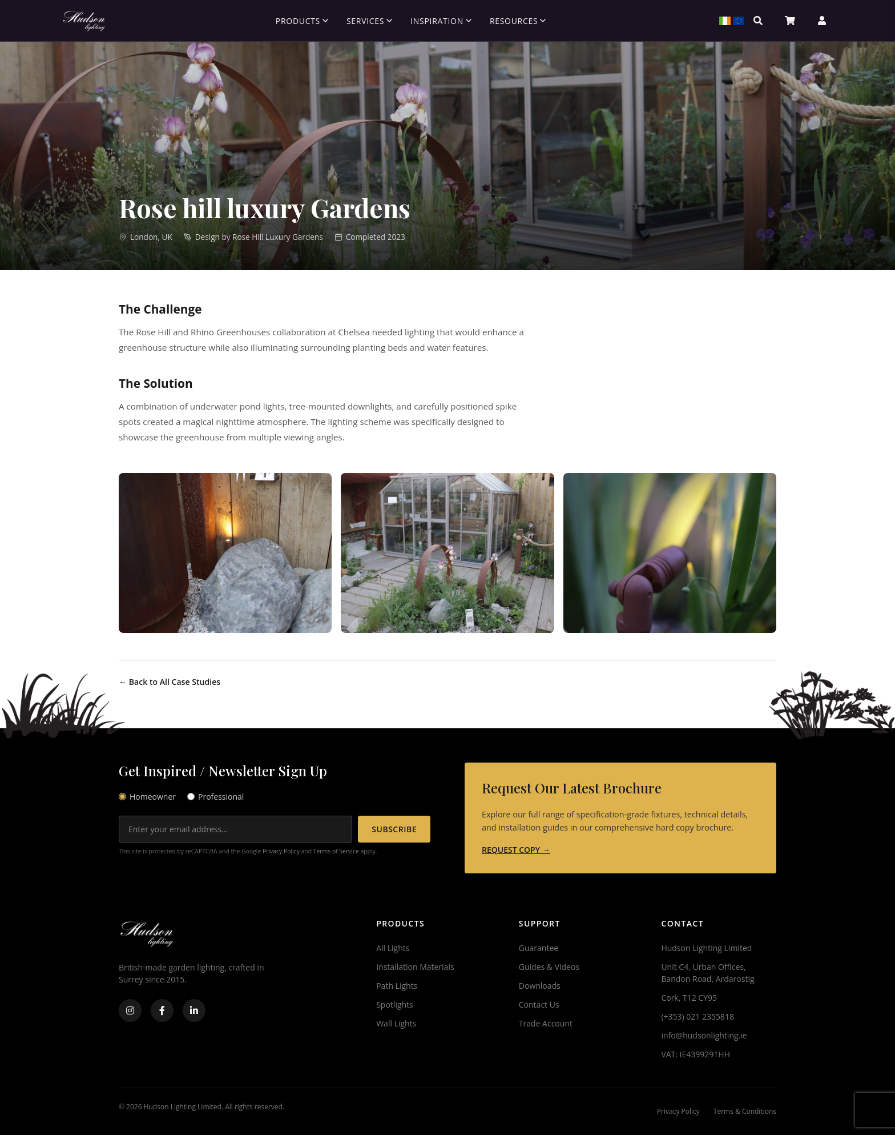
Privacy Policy (281, 851)
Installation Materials (415, 966)
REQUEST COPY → (516, 849)
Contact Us (539, 1004)
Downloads (540, 985)
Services (369, 20)
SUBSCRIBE (394, 829)
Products (302, 20)
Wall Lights (396, 1023)
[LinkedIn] (194, 1010)
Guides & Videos (549, 966)
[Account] (822, 20)
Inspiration (440, 20)
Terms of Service (336, 851)
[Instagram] (130, 1010)
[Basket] (790, 20)
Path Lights (396, 985)
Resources (518, 20)
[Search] (758, 20)
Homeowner (147, 796)
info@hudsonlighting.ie (704, 1035)
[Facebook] (162, 1010)
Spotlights (394, 1004)
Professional (215, 796)
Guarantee (538, 948)
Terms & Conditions (744, 1111)
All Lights (392, 948)
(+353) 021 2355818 (697, 1016)
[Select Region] (726, 20)
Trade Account (546, 1023)
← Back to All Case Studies (169, 681)
